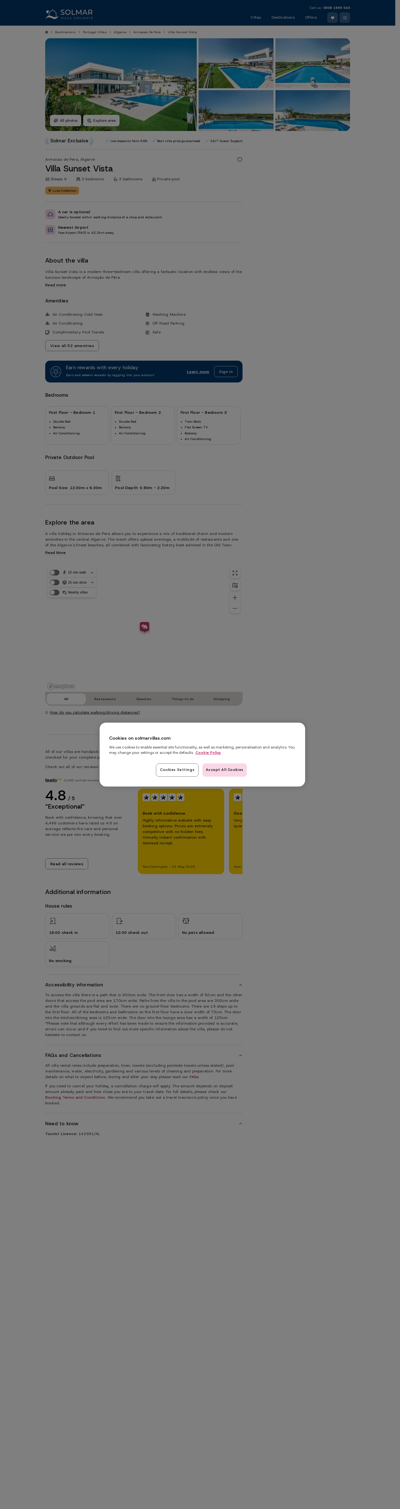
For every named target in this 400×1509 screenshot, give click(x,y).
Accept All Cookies (224, 769)
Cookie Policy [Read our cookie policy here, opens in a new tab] (208, 752)
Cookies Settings (177, 769)
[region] (202, 754)
